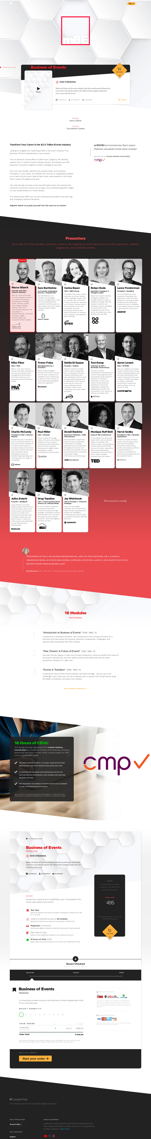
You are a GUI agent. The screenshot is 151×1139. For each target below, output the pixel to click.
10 (63, 1018)
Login (140, 3)
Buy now (119, 76)
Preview (122, 104)
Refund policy (112, 922)
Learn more (65, 1133)
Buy (131, 3)
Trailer (38, 92)
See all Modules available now (75, 692)
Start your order (35, 1062)
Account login (15, 1128)
